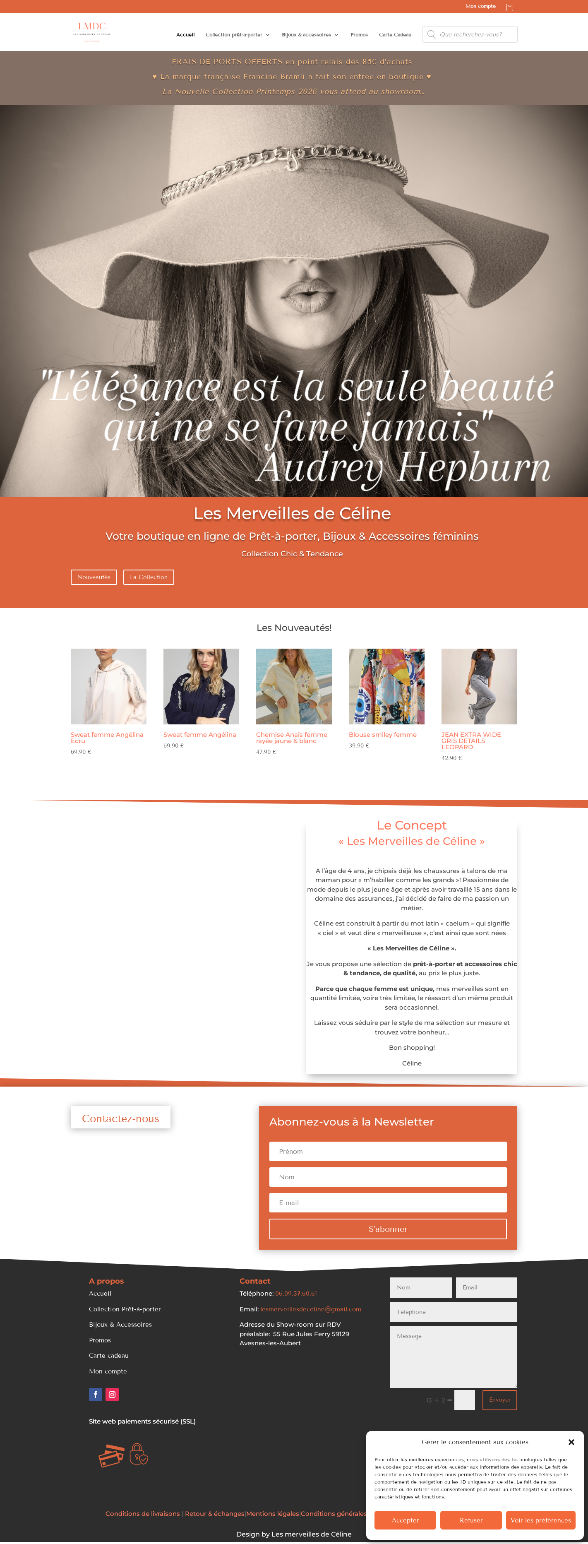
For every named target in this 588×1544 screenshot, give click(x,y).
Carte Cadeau (395, 35)
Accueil (185, 35)
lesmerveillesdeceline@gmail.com (310, 1309)
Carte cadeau (109, 1355)
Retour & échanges (215, 1514)
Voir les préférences (541, 1520)
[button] (571, 1442)
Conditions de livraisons (144, 1514)
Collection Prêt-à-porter (125, 1309)
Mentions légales (272, 1514)
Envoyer (500, 1399)
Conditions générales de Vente (348, 1514)
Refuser (471, 1520)
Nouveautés (93, 577)
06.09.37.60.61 (296, 1293)
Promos (359, 35)
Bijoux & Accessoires (120, 1324)
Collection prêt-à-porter (234, 35)
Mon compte (481, 6)
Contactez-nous (120, 1119)
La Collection (149, 577)
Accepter (405, 1520)
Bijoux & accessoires (306, 35)
